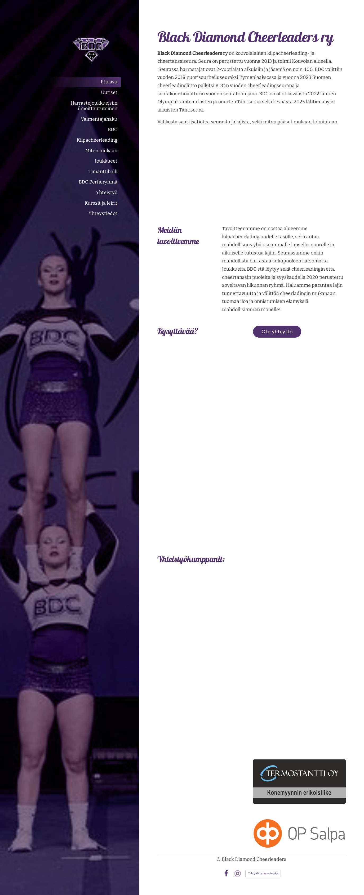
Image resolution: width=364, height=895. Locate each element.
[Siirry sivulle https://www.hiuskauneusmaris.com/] (299, 689)
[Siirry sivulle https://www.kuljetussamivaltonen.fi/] (299, 727)
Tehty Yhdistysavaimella (263, 873)
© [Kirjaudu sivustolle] (219, 859)
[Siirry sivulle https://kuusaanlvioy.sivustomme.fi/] (299, 634)
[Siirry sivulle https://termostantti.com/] (299, 781)
